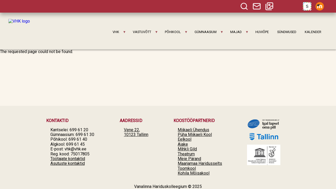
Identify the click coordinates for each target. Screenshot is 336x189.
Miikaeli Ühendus (193, 129)
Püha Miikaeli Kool (195, 134)
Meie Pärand (189, 158)
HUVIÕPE (262, 32)
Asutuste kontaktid (67, 163)
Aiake (183, 144)
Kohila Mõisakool (193, 173)
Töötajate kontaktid (67, 158)
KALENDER (313, 32)
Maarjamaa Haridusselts (200, 163)
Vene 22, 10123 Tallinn (136, 132)
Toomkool (187, 168)
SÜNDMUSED (286, 32)
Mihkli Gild (187, 148)
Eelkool (184, 139)
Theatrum (186, 153)
